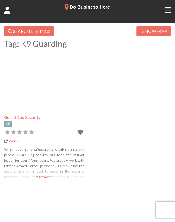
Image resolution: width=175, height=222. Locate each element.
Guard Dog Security (22, 117)
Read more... (44, 177)
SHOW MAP (153, 31)
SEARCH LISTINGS (29, 31)
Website (15, 141)
